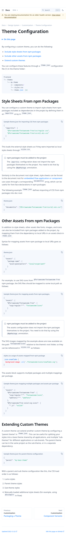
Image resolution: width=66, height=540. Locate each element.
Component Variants (49, 514)
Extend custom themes (15, 60)
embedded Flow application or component (43, 178)
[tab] (26, 121)
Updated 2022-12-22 (8, 531)
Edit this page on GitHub (54, 531)
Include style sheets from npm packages (23, 51)
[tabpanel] (33, 84)
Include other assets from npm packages (23, 56)
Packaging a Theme (17, 514)
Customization (27, 25)
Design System (13, 25)
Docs (8, 10)
